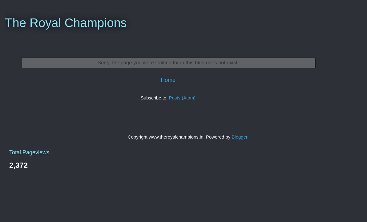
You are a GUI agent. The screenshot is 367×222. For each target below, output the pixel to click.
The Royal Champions (66, 23)
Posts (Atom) (182, 97)
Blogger (239, 136)
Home (168, 80)
